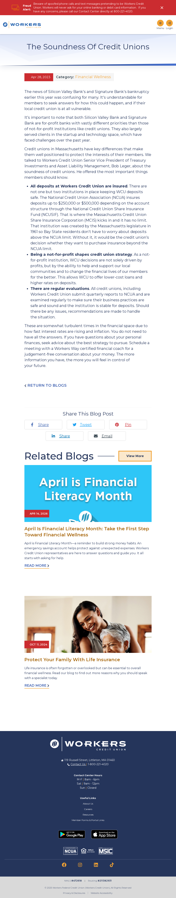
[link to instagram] (80, 865)
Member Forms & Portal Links (88, 820)
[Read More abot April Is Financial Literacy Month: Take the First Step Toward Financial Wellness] (88, 493)
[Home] (22, 25)
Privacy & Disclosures (74, 893)
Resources (88, 814)
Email (107, 436)
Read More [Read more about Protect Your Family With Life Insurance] (36, 685)
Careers (88, 809)
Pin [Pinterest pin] (128, 424)
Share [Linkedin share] (64, 436)
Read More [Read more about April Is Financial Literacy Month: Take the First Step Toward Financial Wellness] (36, 566)
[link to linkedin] (96, 865)
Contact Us (78, 764)
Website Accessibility (102, 893)
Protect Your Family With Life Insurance (72, 659)
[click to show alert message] (162, 7)
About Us (88, 803)
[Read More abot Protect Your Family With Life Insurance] (88, 624)
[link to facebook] (64, 865)
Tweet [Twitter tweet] (86, 424)
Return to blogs (45, 385)
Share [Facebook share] (43, 424)
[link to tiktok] (112, 865)
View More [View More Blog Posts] (135, 456)
